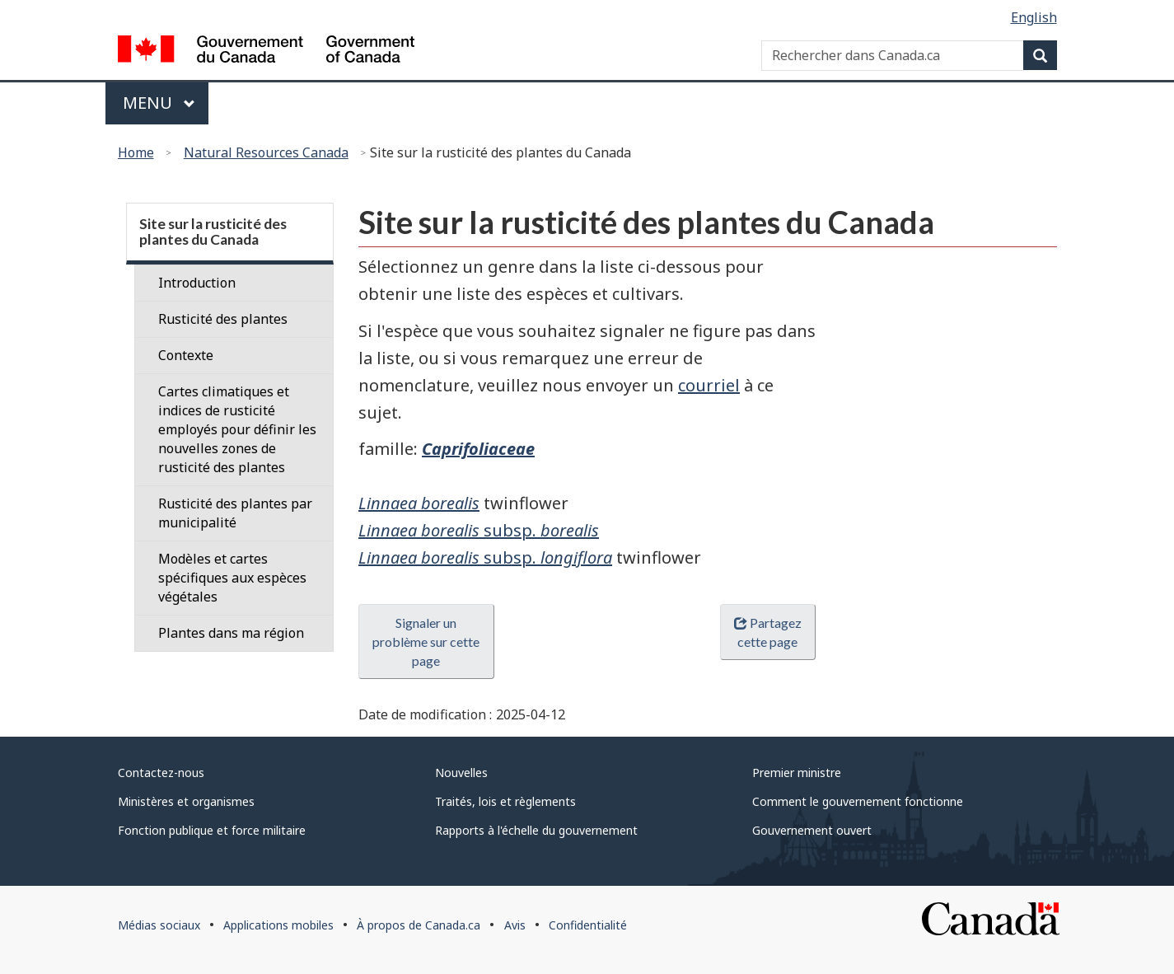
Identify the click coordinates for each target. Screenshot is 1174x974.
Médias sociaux (159, 925)
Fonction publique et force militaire (212, 830)
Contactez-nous (161, 772)
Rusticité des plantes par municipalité (235, 512)
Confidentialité (588, 925)
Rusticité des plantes (223, 319)
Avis (515, 925)
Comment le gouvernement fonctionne (857, 801)
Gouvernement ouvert (812, 830)
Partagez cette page (768, 632)
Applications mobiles (278, 925)
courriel (709, 385)
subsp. (478, 530)
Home (136, 152)
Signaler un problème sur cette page (425, 641)
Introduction (197, 283)
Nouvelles (461, 772)
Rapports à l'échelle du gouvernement (536, 830)
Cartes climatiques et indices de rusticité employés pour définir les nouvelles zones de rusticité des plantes (237, 429)
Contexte (185, 355)
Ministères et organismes (186, 801)
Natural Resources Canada (266, 152)
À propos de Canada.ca (418, 925)
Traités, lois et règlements (505, 801)
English (1034, 17)
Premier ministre (796, 772)
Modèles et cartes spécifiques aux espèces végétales (232, 578)
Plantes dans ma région (231, 633)
